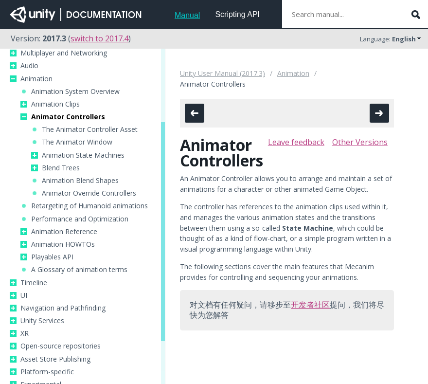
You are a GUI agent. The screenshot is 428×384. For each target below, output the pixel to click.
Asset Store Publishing (55, 359)
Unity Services (42, 320)
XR (24, 333)
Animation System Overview (75, 91)
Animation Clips (55, 104)
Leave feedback (296, 142)
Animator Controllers (68, 116)
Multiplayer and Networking (63, 53)
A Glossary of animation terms (79, 269)
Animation (36, 78)
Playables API (52, 257)
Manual (187, 15)
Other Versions (360, 142)
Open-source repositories (60, 346)
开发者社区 (310, 304)
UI (23, 295)
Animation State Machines (83, 155)
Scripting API (237, 14)
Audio (29, 65)
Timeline (33, 282)
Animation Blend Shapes (80, 180)
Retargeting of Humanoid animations (89, 205)
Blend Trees (61, 168)
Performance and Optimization (79, 219)
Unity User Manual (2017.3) (222, 73)
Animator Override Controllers (89, 193)
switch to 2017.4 (99, 38)
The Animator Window (77, 142)
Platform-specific (47, 371)
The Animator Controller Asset (90, 129)
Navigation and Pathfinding (63, 308)
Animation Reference (64, 231)
